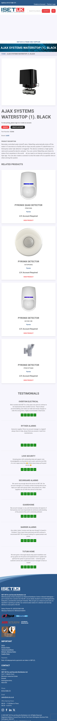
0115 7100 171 (6, 661)
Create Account (17, 98)
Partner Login (51, 1)
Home (3, 25)
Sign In (5, 98)
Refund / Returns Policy (8, 623)
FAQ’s (3, 616)
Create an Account (39, 1)
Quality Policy (5, 625)
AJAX (7, 106)
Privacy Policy (5, 618)
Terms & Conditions (7, 620)
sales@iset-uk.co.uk (7, 668)
